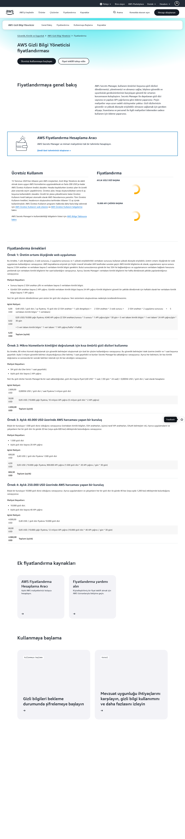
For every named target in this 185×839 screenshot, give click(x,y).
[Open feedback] (181, 419)
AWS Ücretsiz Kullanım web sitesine (31, 207)
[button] (26, 12)
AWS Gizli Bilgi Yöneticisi (59, 35)
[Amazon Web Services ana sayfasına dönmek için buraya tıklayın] (10, 14)
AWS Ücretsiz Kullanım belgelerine (66, 207)
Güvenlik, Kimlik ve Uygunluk (30, 35)
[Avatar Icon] (177, 3)
